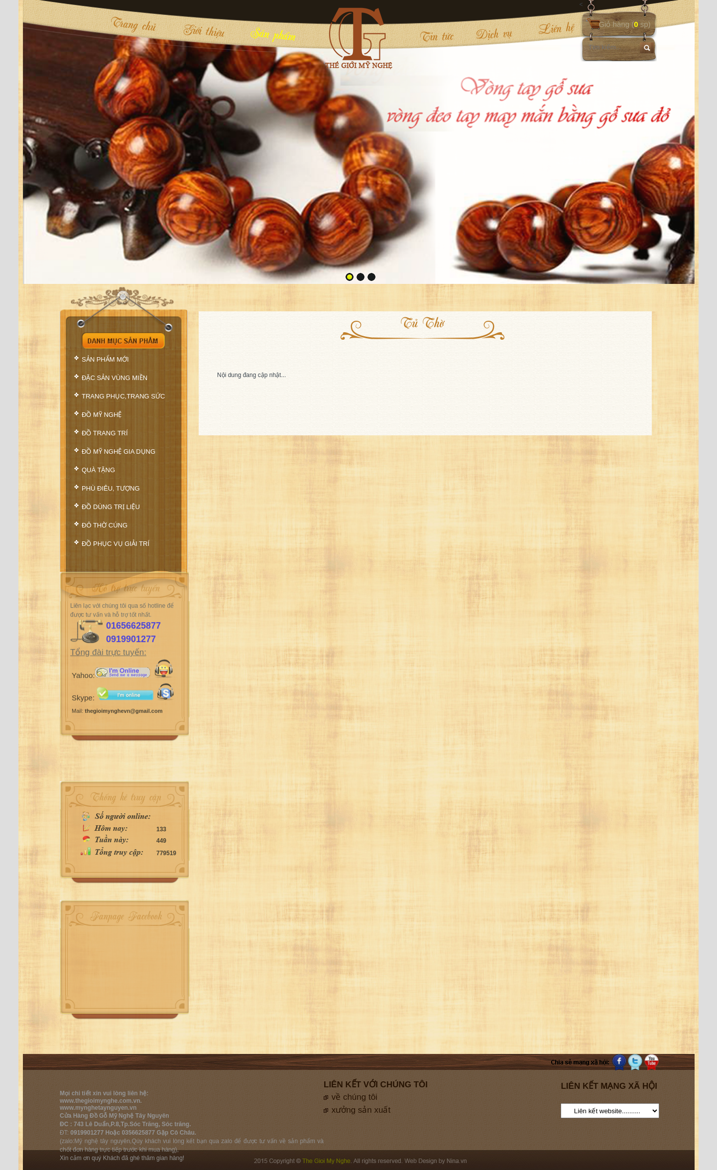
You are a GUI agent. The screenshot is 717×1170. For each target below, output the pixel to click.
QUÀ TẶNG (98, 470)
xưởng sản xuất (361, 1110)
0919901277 (131, 606)
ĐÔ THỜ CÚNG (104, 525)
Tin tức (437, 35)
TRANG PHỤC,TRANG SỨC (123, 396)
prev (50, 140)
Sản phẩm (273, 33)
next (666, 140)
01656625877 (133, 593)
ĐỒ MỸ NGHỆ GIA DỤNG (118, 451)
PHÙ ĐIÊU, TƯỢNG (111, 488)
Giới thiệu (204, 30)
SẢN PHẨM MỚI (105, 359)
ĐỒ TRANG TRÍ (105, 433)
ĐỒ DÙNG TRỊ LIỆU (111, 507)
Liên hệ (549, 28)
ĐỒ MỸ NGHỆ (101, 414)
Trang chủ (133, 24)
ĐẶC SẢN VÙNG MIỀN (114, 378)
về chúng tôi (354, 1097)
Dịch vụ (494, 33)
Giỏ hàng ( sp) (624, 24)
